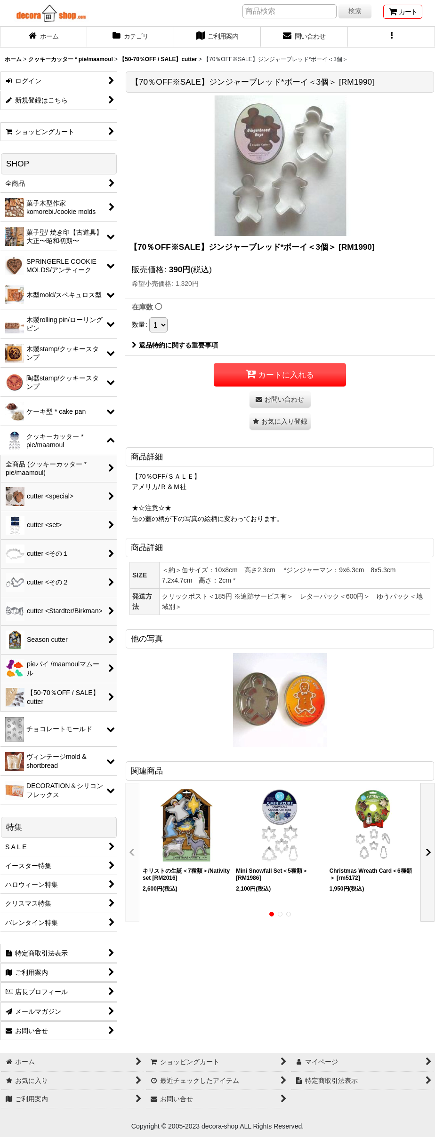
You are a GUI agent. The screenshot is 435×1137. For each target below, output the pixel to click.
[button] (391, 37)
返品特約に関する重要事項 (175, 345)
